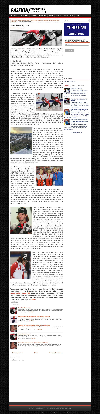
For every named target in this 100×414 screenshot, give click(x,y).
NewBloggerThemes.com (69, 412)
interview (26, 20)
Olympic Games (33, 20)
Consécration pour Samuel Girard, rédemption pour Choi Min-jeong (33, 342)
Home (12, 20)
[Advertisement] (77, 65)
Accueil (36, 352)
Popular (67, 85)
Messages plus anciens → (55, 352)
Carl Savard (21, 20)
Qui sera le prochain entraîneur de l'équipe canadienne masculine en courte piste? (79, 121)
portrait (40, 20)
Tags (73, 85)
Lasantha (45, 412)
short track (13, 21)
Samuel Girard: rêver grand (24, 334)
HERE (33, 299)
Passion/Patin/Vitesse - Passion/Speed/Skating (49, 408)
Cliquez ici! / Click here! (69, 81)
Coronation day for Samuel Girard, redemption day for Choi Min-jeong (34, 325)
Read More (31, 312)
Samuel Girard (55, 20)
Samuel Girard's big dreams (19, 25)
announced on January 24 (20, 293)
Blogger (80, 132)
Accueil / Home (14, 16)
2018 (16, 20)
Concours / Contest (68, 16)
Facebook (51, 16)
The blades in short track (77, 88)
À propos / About (24, 16)
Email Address (68, 44)
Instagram (58, 16)
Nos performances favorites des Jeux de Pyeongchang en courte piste (34, 316)
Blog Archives (81, 85)
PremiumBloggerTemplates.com (55, 412)
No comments (20, 28)
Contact (78, 16)
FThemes (31, 412)
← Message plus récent (17, 352)
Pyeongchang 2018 (47, 20)
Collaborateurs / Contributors (38, 16)
